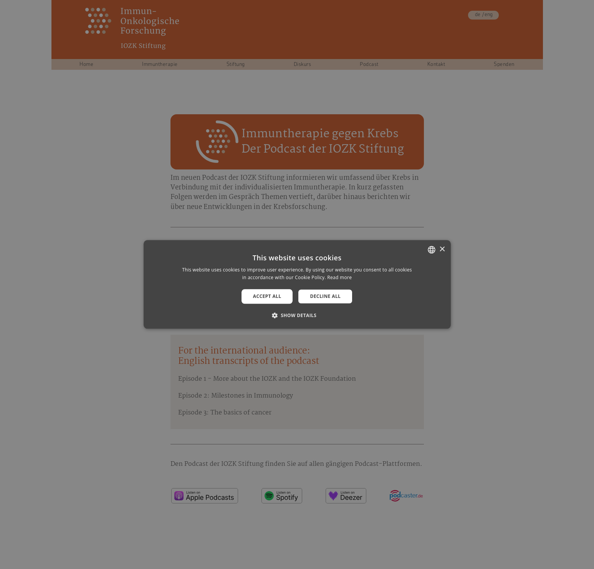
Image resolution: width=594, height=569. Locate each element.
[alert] (297, 284)
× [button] (442, 249)
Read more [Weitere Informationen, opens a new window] (339, 278)
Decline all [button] (325, 296)
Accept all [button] (267, 296)
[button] (297, 315)
